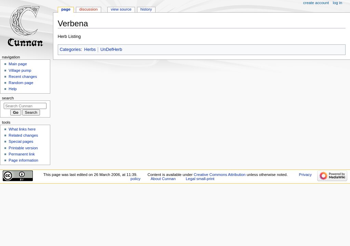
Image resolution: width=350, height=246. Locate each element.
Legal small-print (200, 179)
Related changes (23, 135)
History (146, 9)
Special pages (21, 141)
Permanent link (22, 154)
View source (121, 9)
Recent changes (23, 76)
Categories (70, 49)
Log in (337, 3)
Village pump (20, 70)
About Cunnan (163, 179)
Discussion (88, 9)
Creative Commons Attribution (220, 175)
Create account (316, 3)
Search (8, 98)
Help (13, 89)
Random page (21, 83)
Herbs (90, 49)
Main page (18, 64)
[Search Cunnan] (25, 106)
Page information (23, 160)
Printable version (23, 148)
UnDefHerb (111, 49)
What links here (22, 129)
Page (65, 9)
